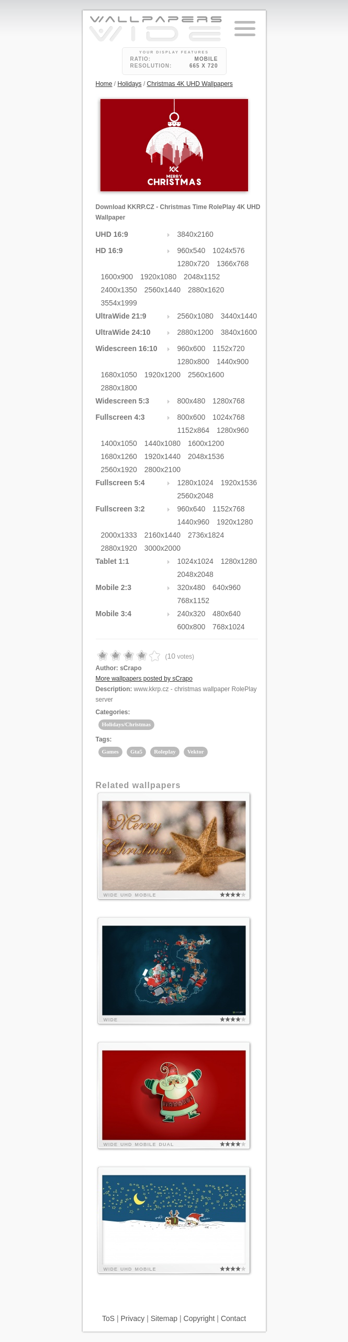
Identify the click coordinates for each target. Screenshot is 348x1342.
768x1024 (228, 627)
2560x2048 (195, 496)
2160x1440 (162, 535)
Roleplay (165, 751)
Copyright (199, 1318)
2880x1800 (119, 388)
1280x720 (193, 263)
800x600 (191, 417)
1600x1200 (206, 443)
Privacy (132, 1318)
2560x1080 (195, 316)
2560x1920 (119, 469)
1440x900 (233, 361)
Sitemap (164, 1318)
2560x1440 (162, 290)
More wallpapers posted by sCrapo (144, 678)
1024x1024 (195, 561)
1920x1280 (235, 522)
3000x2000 (162, 548)
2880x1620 (206, 290)
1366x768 (233, 263)
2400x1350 (119, 290)
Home (104, 84)
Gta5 (136, 751)
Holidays (130, 84)
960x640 (191, 509)
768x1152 (193, 600)
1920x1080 (158, 276)
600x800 (191, 627)
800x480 (191, 401)
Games (110, 751)
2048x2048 (195, 574)
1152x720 (228, 348)
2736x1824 (206, 535)
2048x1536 (206, 456)
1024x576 (228, 250)
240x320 (191, 613)
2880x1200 (195, 332)
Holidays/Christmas (126, 724)
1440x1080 (162, 443)
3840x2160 (195, 234)
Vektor (195, 751)
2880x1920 (119, 548)
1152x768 (228, 509)
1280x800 (193, 361)
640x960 (226, 587)
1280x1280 (239, 561)
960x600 (191, 348)
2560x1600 (206, 374)
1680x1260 (119, 456)
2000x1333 (119, 535)
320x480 (191, 587)
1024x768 (228, 417)
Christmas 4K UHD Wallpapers (190, 84)
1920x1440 (162, 456)
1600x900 (117, 276)
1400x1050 (119, 443)
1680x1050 (119, 374)
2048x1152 (202, 276)
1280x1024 (195, 482)
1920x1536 (239, 482)
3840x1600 (239, 332)
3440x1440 (239, 316)
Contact (233, 1318)
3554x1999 (119, 303)
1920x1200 (162, 374)
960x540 (191, 250)
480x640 (226, 613)
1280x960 (233, 430)
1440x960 (193, 522)
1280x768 (228, 401)
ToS (108, 1318)
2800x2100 (162, 469)
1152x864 (193, 430)
